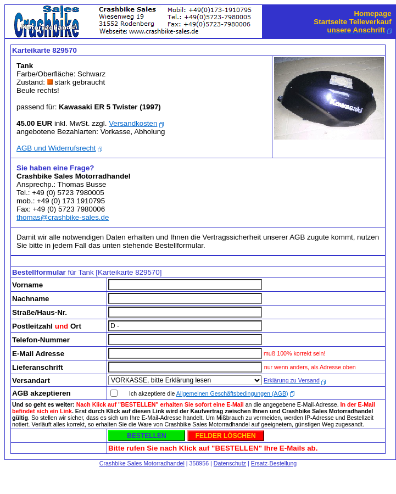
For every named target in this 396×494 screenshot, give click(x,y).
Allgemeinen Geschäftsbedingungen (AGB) (232, 393)
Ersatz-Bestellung (274, 463)
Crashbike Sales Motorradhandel (142, 463)
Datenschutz (230, 463)
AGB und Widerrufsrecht (56, 148)
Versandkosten (133, 123)
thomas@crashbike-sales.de (62, 217)
